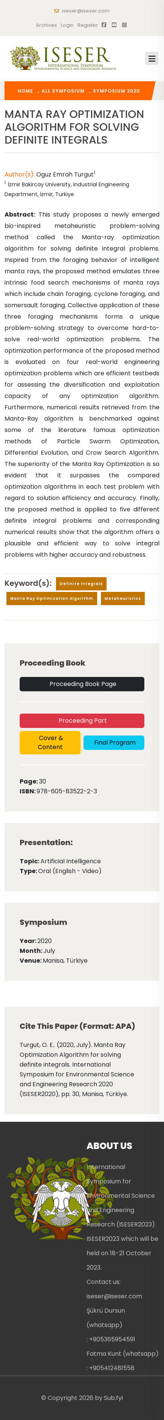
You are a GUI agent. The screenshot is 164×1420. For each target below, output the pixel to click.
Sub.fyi (113, 1398)
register (87, 25)
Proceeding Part (82, 720)
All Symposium (63, 91)
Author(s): (20, 174)
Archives (46, 25)
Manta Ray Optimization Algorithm (51, 598)
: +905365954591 (111, 1339)
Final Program (114, 742)
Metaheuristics (123, 598)
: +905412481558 (111, 1368)
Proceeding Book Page (82, 684)
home (25, 91)
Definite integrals (81, 584)
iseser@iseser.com (82, 10)
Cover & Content (50, 742)
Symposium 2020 (116, 91)
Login (67, 25)
